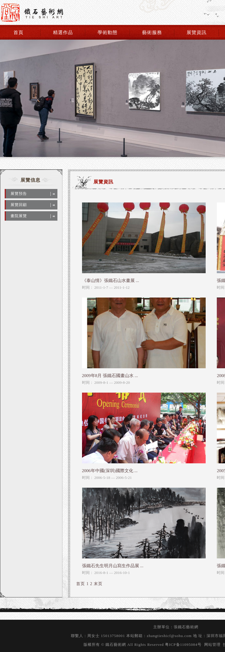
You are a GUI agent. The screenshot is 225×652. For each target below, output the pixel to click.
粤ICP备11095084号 (183, 644)
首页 (80, 584)
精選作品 (63, 32)
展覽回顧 (19, 204)
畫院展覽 (19, 216)
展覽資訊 (197, 32)
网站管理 (212, 644)
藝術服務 (152, 32)
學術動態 (107, 32)
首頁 (18, 32)
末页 (98, 584)
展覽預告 (19, 193)
